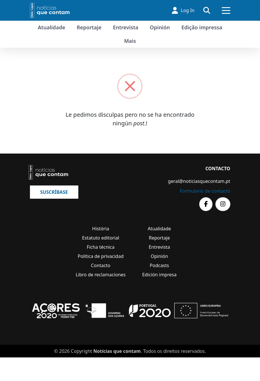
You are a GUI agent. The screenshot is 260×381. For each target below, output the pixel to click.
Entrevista (125, 27)
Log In (183, 10)
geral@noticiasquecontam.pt (199, 181)
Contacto (101, 265)
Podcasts (159, 265)
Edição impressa (201, 27)
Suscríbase (54, 192)
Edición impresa (159, 274)
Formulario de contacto (205, 191)
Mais (130, 40)
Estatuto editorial (100, 238)
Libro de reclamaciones (101, 274)
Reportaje (89, 27)
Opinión (160, 27)
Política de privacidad (101, 256)
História (100, 228)
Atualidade (51, 27)
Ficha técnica (100, 247)
